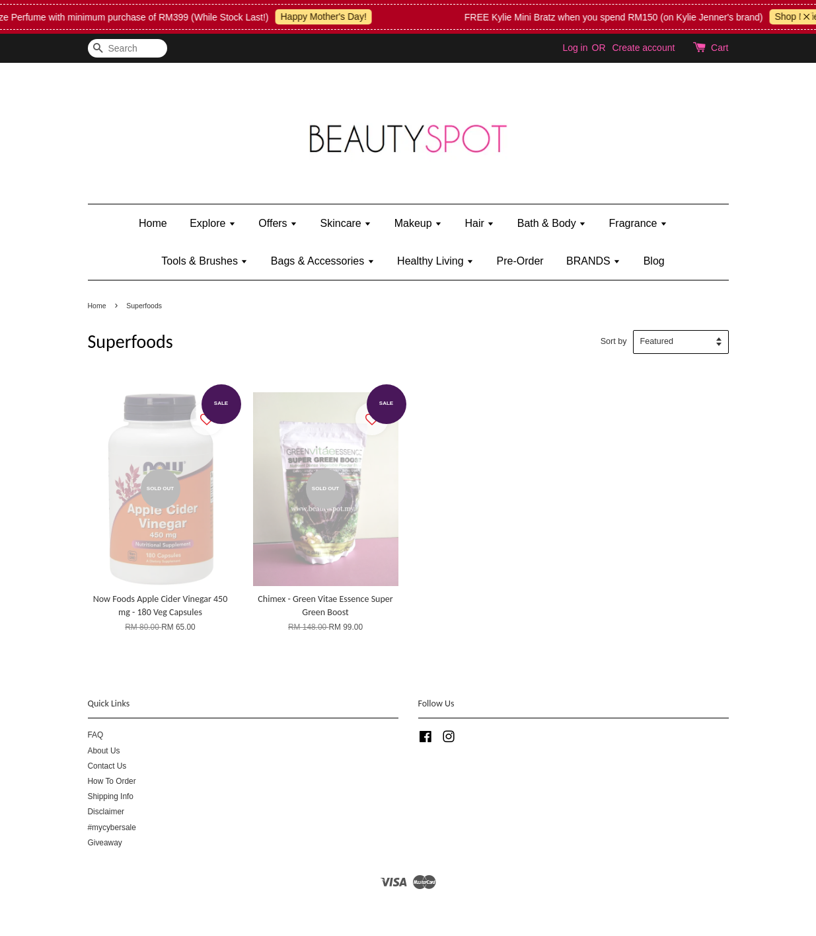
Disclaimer (106, 811)
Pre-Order (520, 261)
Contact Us (107, 766)
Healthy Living (435, 261)
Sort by (614, 341)
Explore (213, 223)
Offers (277, 223)
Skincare (346, 223)
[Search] (127, 48)
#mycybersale (112, 827)
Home (153, 223)
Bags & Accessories (323, 261)
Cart (719, 47)
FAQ (96, 735)
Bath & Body (551, 223)
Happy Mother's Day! (333, 16)
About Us (104, 750)
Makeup (418, 223)
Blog (654, 261)
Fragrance (638, 223)
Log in (574, 47)
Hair (480, 223)
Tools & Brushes (204, 261)
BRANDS (593, 261)
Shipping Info (110, 796)
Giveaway (105, 842)
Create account (643, 47)
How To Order (112, 781)
